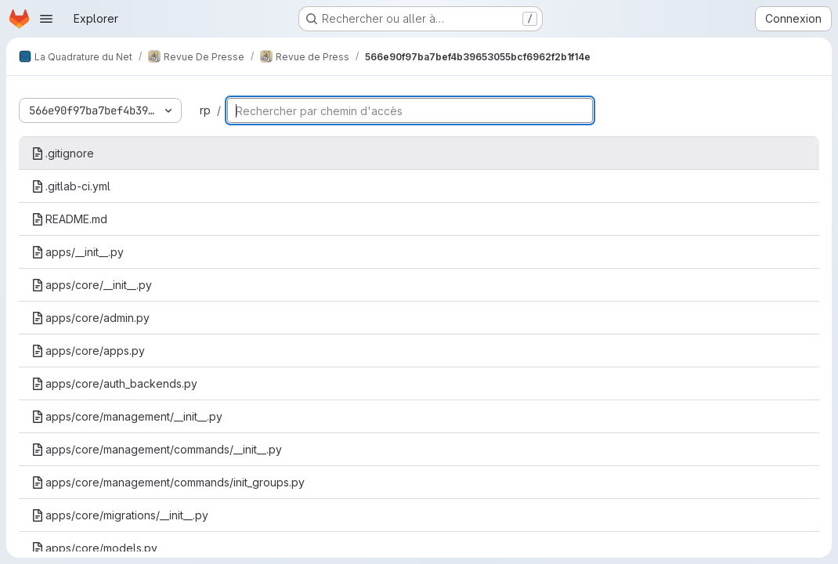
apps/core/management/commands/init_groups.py (168, 482)
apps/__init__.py (77, 251)
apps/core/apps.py (88, 350)
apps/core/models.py (94, 548)
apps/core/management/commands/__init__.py (156, 449)
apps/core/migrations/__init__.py (119, 515)
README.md (69, 219)
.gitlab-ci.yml (70, 186)
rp (205, 110)
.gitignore (62, 153)
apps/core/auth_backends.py (114, 383)
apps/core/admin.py (90, 317)
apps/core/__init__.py (91, 284)
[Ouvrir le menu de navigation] (46, 18)
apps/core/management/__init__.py (126, 416)
